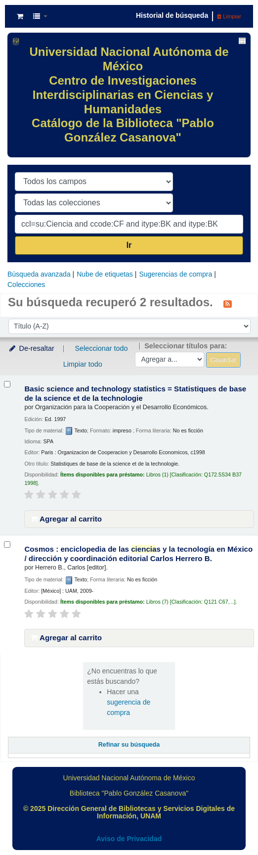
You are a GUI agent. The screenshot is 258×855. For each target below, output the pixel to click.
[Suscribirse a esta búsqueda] (227, 303)
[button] (20, 16)
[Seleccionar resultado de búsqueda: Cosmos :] (7, 544)
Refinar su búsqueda (129, 744)
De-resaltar (31, 348)
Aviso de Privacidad (129, 839)
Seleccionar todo (101, 348)
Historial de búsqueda (172, 15)
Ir (129, 245)
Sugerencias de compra (175, 274)
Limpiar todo (82, 364)
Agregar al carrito (66, 519)
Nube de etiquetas (105, 274)
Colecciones (26, 284)
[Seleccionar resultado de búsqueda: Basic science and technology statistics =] (7, 384)
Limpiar (229, 16)
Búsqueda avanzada (39, 274)
